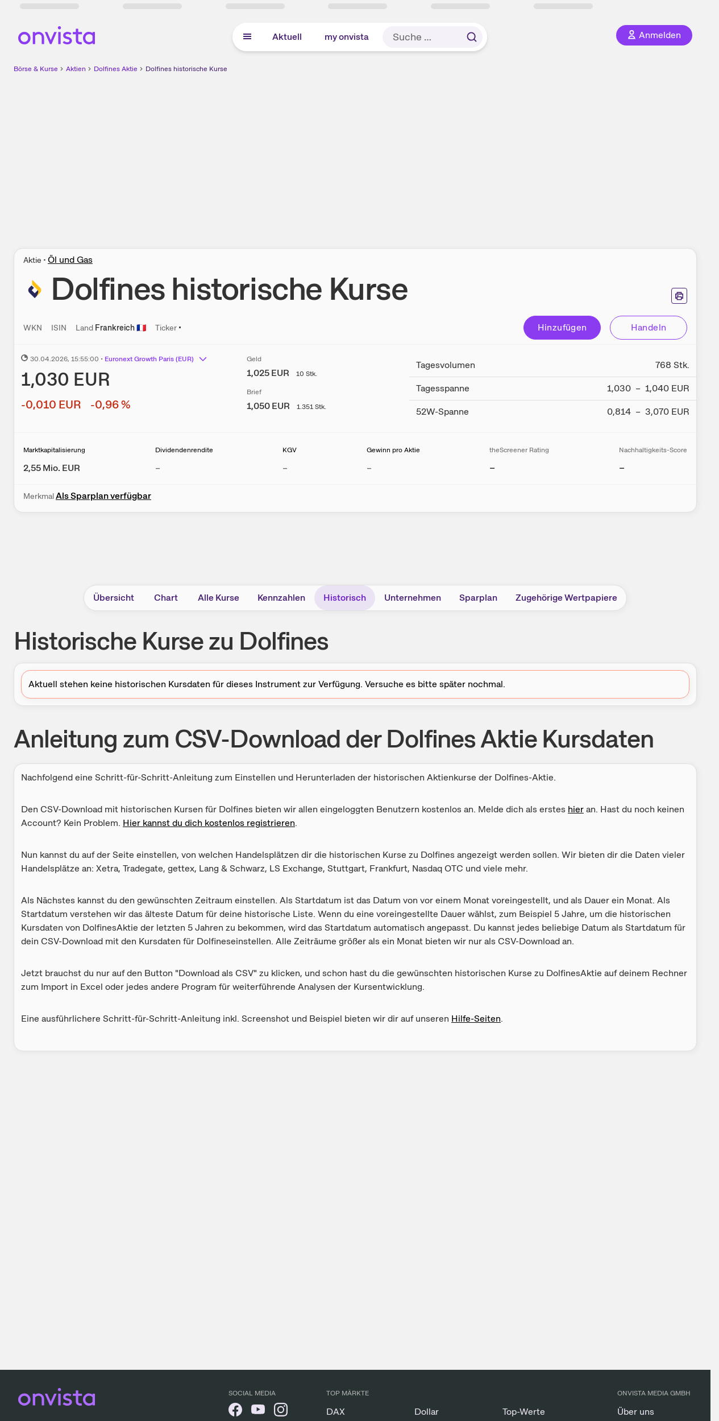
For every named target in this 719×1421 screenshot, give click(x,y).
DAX (335, 1412)
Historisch (344, 598)
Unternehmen (412, 598)
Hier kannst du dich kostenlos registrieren (209, 823)
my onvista (347, 37)
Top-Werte (523, 1412)
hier (576, 809)
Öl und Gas (70, 260)
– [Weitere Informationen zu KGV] (285, 468)
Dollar (426, 1412)
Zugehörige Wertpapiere (566, 598)
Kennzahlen (281, 598)
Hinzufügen (562, 327)
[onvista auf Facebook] (235, 1411)
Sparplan (478, 598)
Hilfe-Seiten (476, 1019)
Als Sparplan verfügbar (103, 496)
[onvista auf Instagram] (281, 1411)
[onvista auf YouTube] (258, 1411)
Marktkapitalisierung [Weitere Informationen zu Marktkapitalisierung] (54, 450)
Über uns (635, 1412)
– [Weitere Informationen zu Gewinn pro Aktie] (369, 468)
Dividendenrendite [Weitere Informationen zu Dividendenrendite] (184, 450)
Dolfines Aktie (116, 68)
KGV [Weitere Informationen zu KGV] (289, 450)
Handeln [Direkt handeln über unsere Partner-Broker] (649, 327)
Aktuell (287, 37)
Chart (166, 598)
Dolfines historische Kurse (186, 68)
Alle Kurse (218, 598)
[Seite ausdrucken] (679, 296)
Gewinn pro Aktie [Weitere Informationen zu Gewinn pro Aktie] (393, 450)
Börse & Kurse (36, 68)
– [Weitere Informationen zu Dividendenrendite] (157, 468)
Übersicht (113, 598)
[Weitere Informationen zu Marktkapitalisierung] (51, 468)
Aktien (76, 68)
